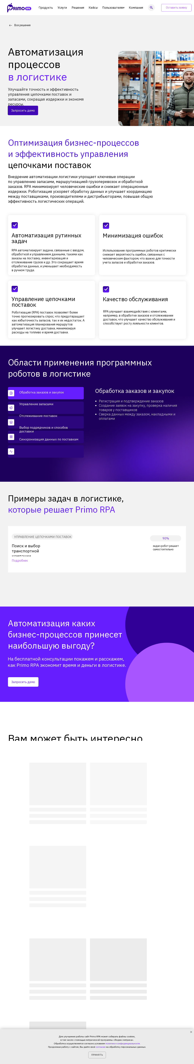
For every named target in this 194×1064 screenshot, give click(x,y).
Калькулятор (90, 1003)
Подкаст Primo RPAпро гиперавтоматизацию (162, 1014)
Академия (88, 990)
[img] (148, 981)
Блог (114, 997)
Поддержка (89, 1010)
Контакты (117, 1010)
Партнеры (67, 1010)
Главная (13, 952)
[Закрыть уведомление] (191, 1032)
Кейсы (65, 1003)
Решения (30, 952)
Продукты (67, 990)
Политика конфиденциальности (28, 1027)
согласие (100, 1046)
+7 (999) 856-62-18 (73, 1027)
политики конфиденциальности (123, 1043)
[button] (176, 8)
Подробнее (20, 560)
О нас (114, 990)
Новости (116, 1003)
